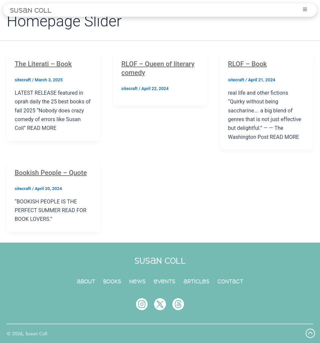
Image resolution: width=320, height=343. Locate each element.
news (137, 281)
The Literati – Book (43, 64)
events (164, 281)
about (86, 281)
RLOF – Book (247, 64)
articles (196, 281)
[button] (304, 9)
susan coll (30, 10)
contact (230, 281)
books (112, 281)
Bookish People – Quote (51, 173)
